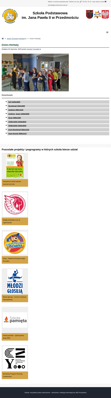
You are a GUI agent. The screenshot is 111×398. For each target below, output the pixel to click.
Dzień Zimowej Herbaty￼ (16, 39)
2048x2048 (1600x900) (17, 126)
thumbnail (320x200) (16, 106)
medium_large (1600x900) (18, 114)
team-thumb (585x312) (17, 134)
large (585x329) (14, 118)
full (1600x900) (14, 102)
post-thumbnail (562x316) (18, 130)
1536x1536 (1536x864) (17, 122)
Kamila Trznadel (33, 49)
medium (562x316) (15, 110)
